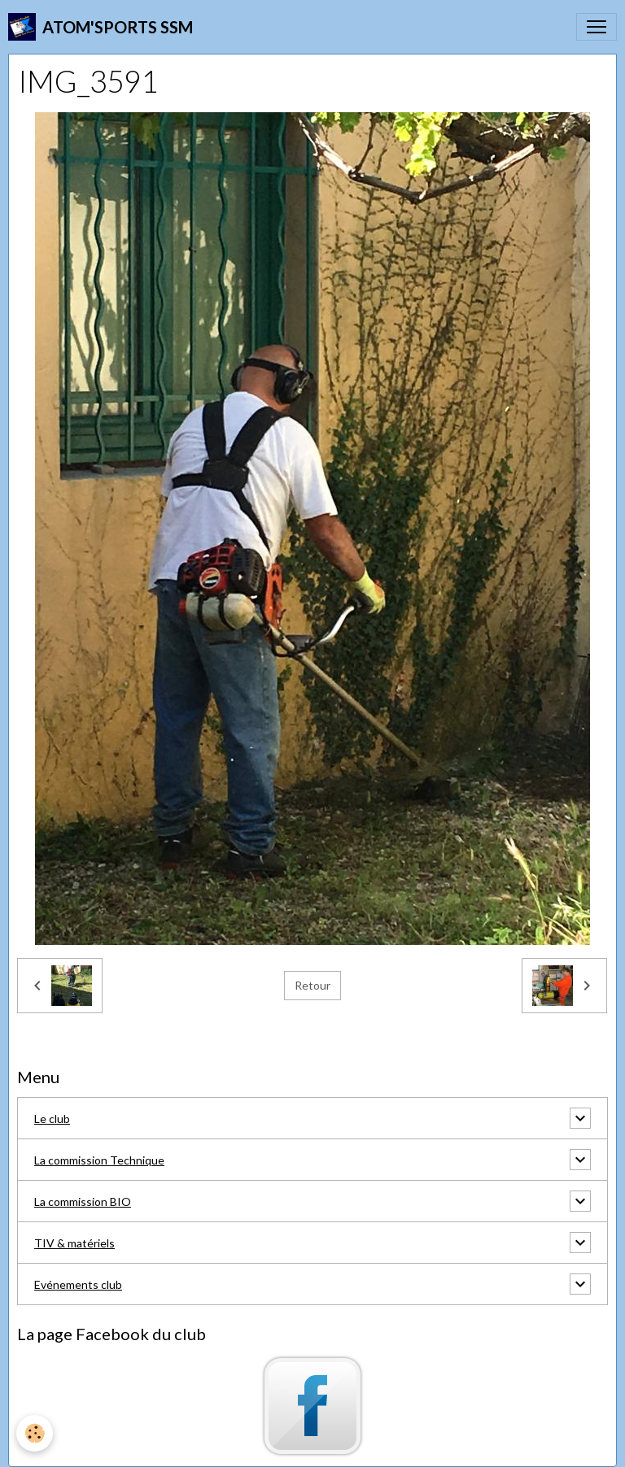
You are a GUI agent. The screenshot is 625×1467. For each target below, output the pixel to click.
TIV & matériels (74, 1243)
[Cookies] (34, 1433)
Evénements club (78, 1284)
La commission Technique (99, 1160)
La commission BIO (82, 1201)
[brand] (100, 27)
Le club (52, 1118)
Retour (312, 985)
